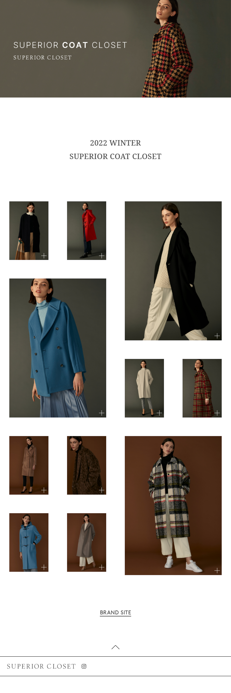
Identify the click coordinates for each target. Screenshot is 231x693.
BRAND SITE (115, 613)
